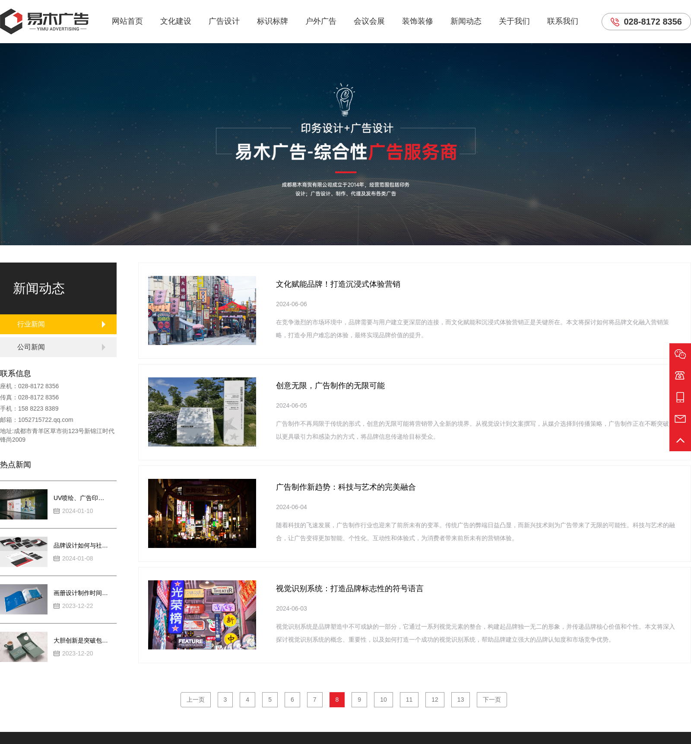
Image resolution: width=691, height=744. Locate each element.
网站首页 (127, 21)
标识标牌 (272, 21)
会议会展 (369, 21)
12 (434, 699)
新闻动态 (466, 21)
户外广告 (320, 21)
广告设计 (224, 21)
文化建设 (175, 21)
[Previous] (196, 699)
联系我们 (562, 21)
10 (383, 699)
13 (460, 699)
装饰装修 (417, 21)
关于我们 (514, 21)
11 (409, 699)
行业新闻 (31, 324)
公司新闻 (31, 347)
